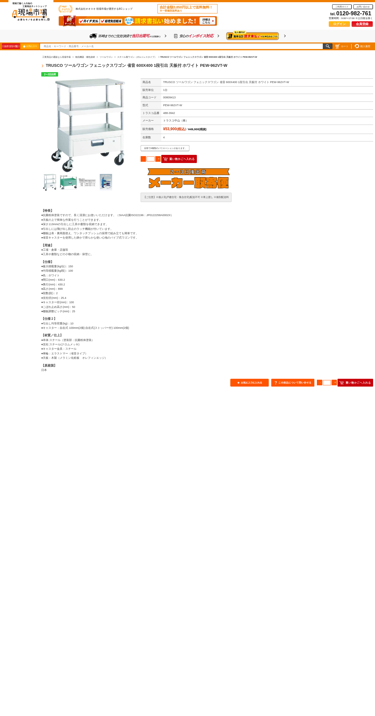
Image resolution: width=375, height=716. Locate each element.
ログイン (339, 24)
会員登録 (362, 24)
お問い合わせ (363, 6)
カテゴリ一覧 (11, 46)
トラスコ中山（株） (175, 120)
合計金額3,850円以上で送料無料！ (186, 8)
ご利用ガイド (341, 6)
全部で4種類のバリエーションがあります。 (165, 148)
